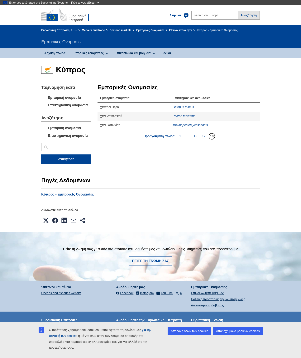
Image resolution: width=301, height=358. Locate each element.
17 (204, 136)
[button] (46, 220)
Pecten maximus (184, 116)
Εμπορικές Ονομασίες (150, 30)
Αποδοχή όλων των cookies (189, 331)
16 (196, 136)
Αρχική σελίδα (54, 53)
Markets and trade (93, 30)
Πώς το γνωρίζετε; (85, 2)
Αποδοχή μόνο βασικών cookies (238, 331)
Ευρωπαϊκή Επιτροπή (55, 30)
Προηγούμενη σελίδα (159, 136)
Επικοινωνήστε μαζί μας (207, 293)
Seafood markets (120, 30)
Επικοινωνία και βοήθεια (132, 53)
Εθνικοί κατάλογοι (180, 30)
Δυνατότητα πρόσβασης (207, 305)
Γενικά (166, 53)
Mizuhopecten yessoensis (190, 125)
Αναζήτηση (249, 15)
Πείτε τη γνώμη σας (150, 261)
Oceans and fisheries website (61, 293)
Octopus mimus (183, 107)
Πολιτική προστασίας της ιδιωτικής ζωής (218, 299)
